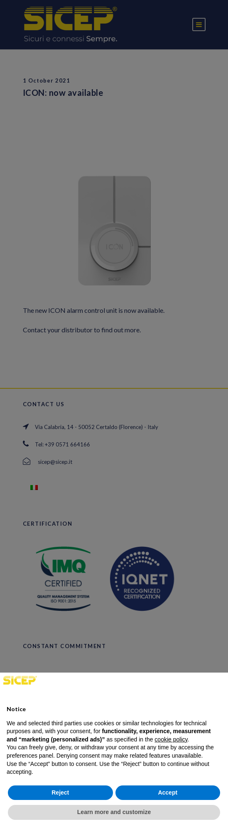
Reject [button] (60, 792)
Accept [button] (167, 792)
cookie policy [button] (170, 739)
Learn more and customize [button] (114, 812)
